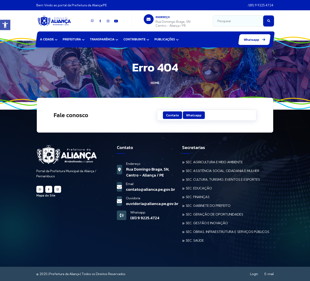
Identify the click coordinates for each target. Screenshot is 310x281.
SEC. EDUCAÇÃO (199, 188)
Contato (172, 115)
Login (254, 274)
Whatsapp (252, 39)
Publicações (164, 39)
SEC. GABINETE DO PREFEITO (208, 206)
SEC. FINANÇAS (198, 197)
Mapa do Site (45, 195)
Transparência (102, 39)
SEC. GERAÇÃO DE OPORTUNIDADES (214, 214)
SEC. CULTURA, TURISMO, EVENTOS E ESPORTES (223, 179)
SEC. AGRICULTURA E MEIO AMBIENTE (214, 162)
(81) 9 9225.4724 (261, 5)
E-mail (269, 274)
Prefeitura (72, 39)
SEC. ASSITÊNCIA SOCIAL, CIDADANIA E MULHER (222, 171)
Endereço (163, 17)
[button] (5, 25)
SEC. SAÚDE (195, 240)
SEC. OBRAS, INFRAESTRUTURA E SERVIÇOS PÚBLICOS (227, 232)
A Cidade (47, 39)
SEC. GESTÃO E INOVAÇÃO (207, 223)
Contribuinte (134, 39)
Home (155, 82)
